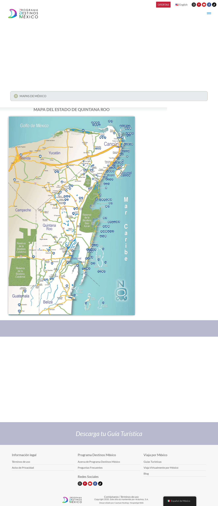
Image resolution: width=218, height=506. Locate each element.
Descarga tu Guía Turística (109, 433)
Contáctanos (111, 496)
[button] (109, 97)
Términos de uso (129, 496)
